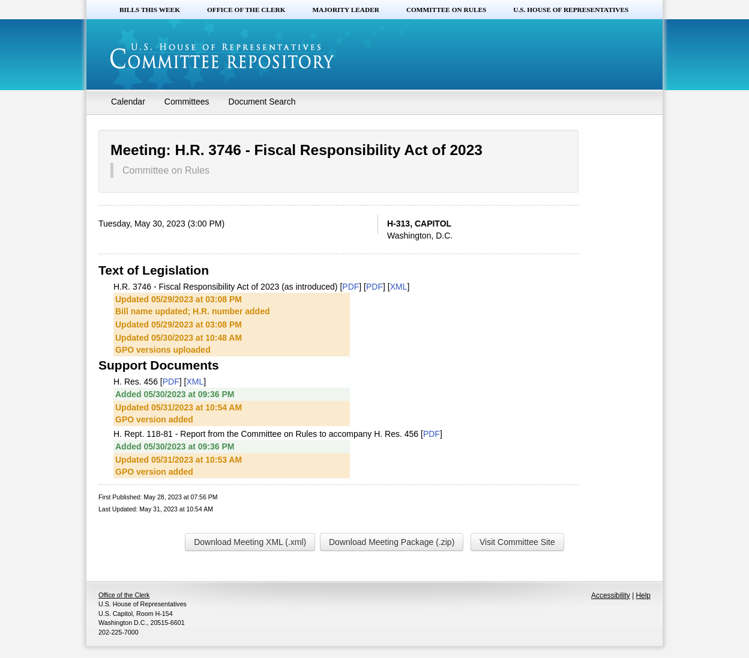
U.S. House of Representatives (570, 9)
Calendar (128, 101)
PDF (350, 286)
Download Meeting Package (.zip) (391, 542)
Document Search (262, 101)
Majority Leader (346, 9)
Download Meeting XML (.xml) (250, 542)
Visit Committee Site (517, 542)
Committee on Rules (446, 9)
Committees (186, 101)
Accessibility (610, 595)
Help (643, 595)
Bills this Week (149, 9)
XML (399, 286)
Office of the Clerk (246, 9)
